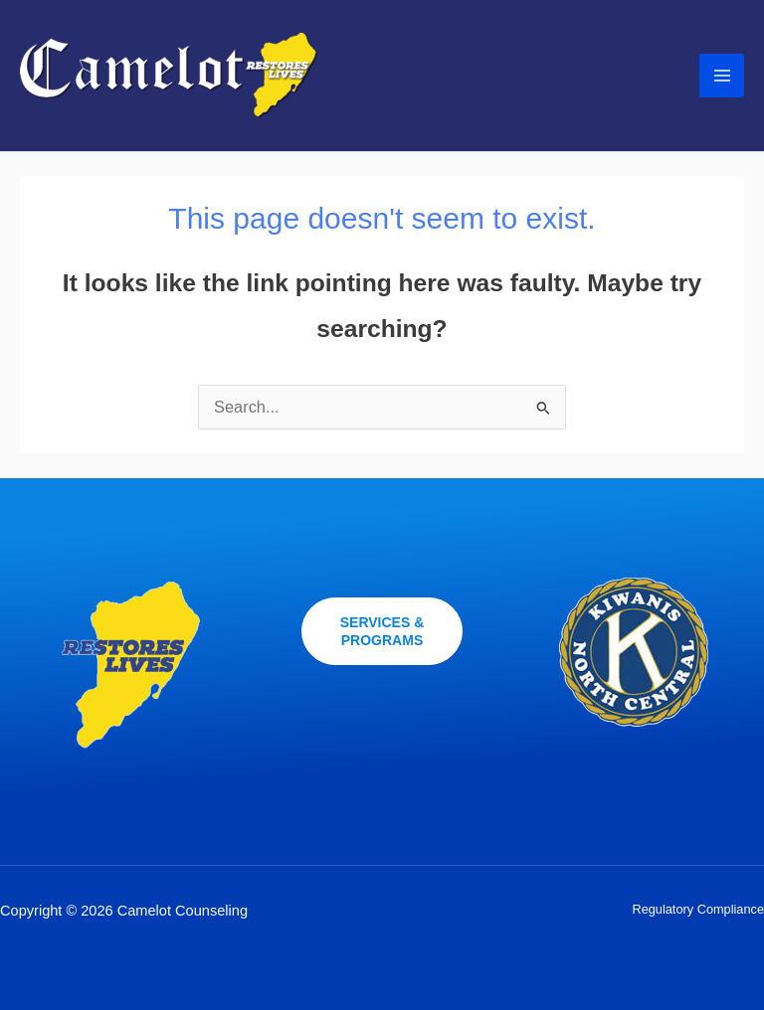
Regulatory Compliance (698, 909)
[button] (382, 631)
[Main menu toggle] (721, 76)
